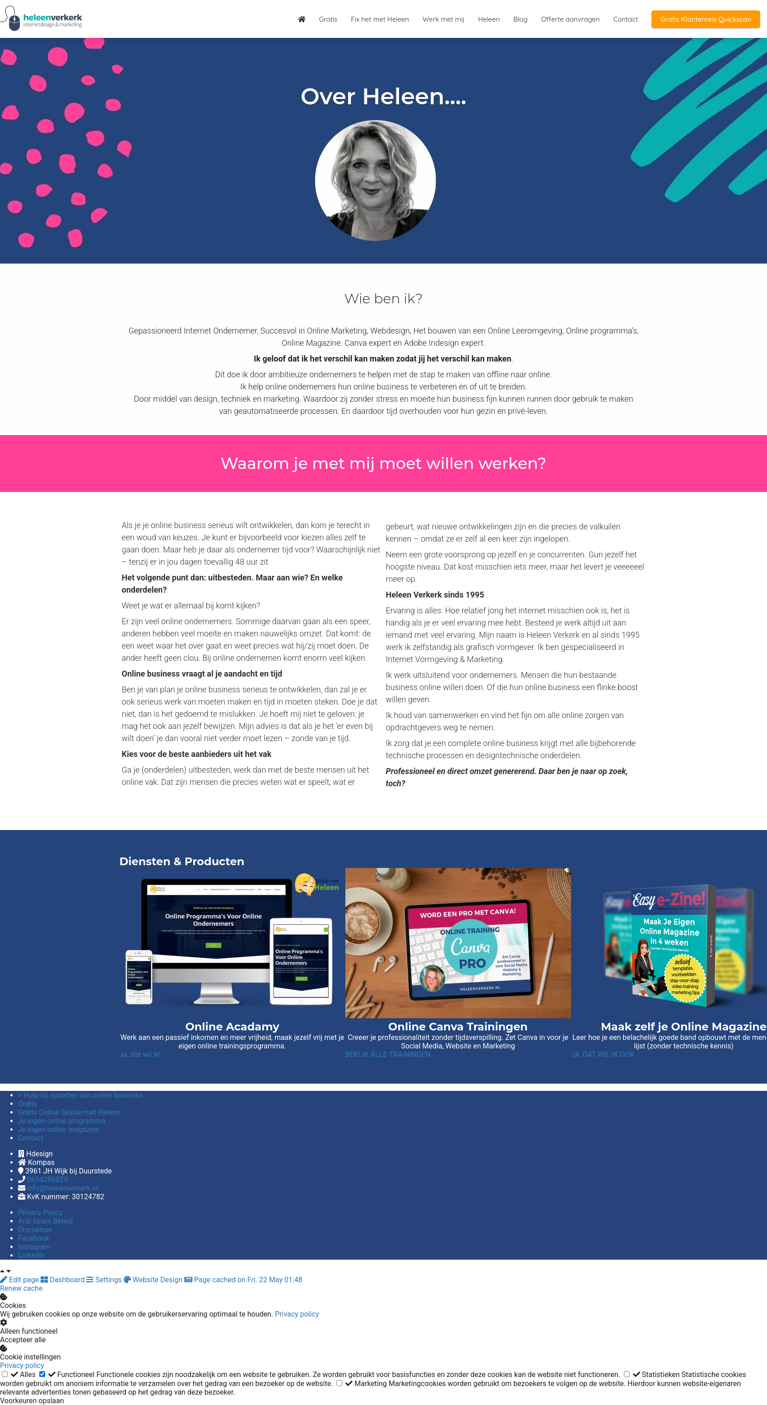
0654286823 (47, 1179)
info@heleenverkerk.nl (62, 1188)
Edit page (20, 1279)
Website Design (154, 1279)
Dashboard (63, 1279)
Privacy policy (297, 1314)
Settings (104, 1279)
